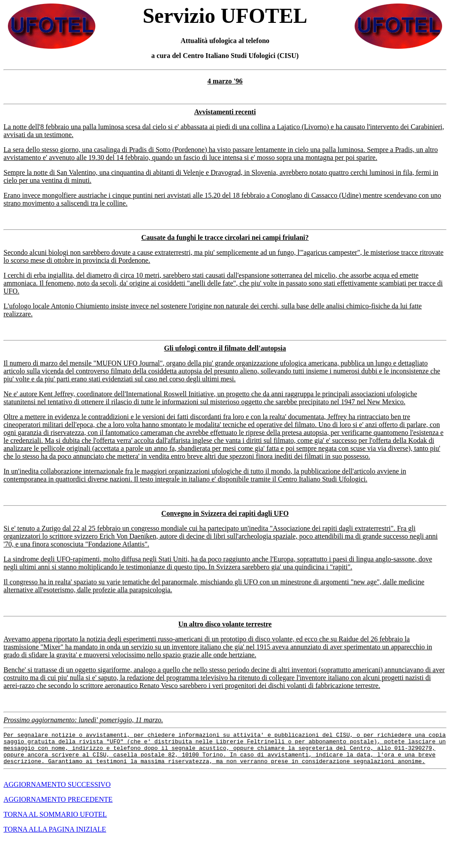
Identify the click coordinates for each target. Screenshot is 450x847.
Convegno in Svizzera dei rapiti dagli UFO (225, 513)
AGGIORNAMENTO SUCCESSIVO (57, 791)
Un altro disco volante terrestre (225, 624)
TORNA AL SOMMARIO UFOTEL (55, 821)
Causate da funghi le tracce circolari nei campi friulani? (225, 237)
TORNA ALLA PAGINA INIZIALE (55, 836)
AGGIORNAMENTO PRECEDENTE (58, 806)
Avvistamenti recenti (225, 112)
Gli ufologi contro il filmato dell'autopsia (225, 348)
